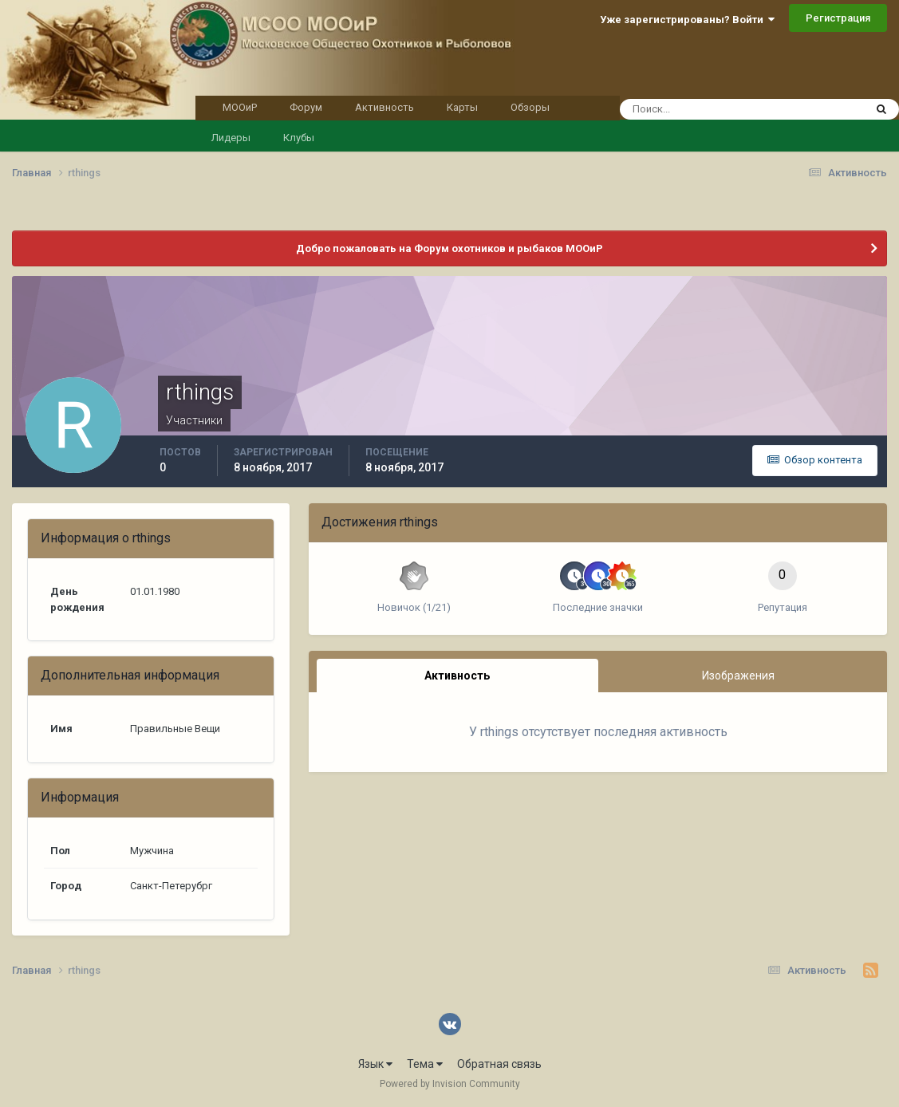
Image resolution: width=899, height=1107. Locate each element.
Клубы (298, 138)
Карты (462, 107)
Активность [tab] (457, 675)
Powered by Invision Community (450, 1083)
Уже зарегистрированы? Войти (687, 20)
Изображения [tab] (738, 675)
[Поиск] (712, 109)
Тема (425, 1064)
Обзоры (530, 107)
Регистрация (838, 18)
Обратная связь (499, 1064)
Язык (375, 1064)
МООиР (240, 107)
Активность (384, 107)
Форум (306, 107)
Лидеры (230, 138)
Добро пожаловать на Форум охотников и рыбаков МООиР (449, 248)
